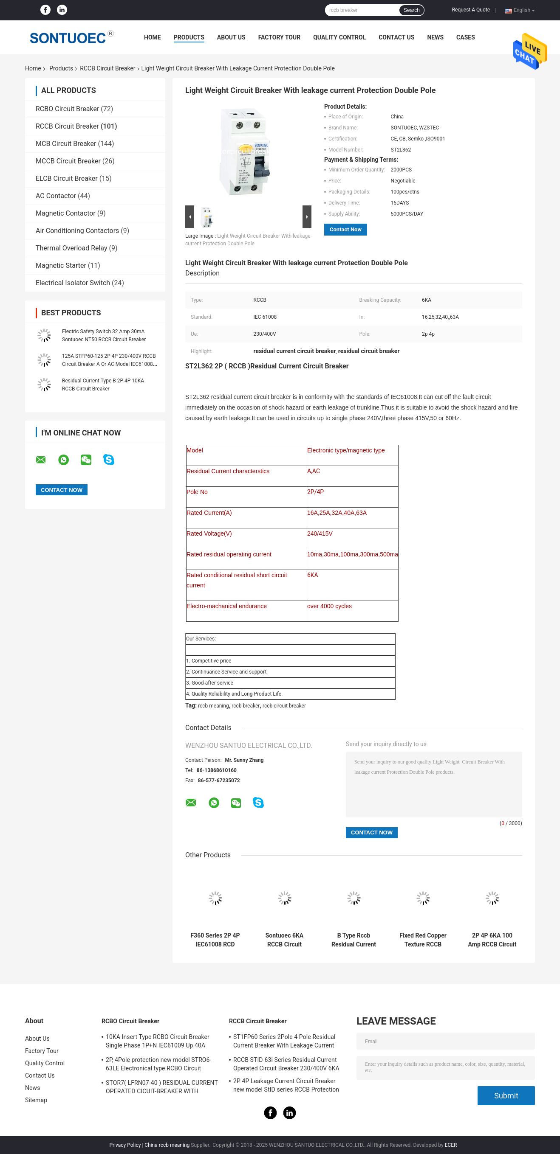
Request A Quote (471, 10)
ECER (451, 1145)
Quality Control (339, 37)
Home (152, 37)
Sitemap (36, 1100)
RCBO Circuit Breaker (67, 109)
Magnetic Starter (61, 265)
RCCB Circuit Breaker (107, 68)
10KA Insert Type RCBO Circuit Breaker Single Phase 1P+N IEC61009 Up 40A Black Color (157, 1042)
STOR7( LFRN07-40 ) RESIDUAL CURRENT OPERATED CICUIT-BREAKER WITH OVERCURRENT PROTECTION (162, 1088)
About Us (231, 37)
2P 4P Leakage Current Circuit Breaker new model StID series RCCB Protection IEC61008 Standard (286, 1086)
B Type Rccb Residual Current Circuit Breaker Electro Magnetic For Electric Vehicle (353, 940)
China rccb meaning (166, 1145)
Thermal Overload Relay (71, 248)
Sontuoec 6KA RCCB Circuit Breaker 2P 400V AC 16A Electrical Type (284, 940)
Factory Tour (279, 37)
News (435, 37)
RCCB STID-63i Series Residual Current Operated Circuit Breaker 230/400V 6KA (286, 1064)
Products (189, 37)
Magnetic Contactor (66, 213)
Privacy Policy (125, 1145)
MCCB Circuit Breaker (68, 161)
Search (412, 10)
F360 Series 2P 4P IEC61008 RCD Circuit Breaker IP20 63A (215, 940)
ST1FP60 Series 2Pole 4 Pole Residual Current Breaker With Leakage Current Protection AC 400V (284, 1042)
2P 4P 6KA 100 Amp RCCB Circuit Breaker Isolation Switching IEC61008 (492, 940)
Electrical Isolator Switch (73, 283)
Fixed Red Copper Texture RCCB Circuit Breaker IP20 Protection (423, 940)
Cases (465, 37)
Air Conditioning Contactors (77, 231)
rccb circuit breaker (284, 706)
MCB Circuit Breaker (66, 144)
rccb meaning (213, 706)
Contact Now (346, 229)
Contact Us (396, 37)
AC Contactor (56, 196)
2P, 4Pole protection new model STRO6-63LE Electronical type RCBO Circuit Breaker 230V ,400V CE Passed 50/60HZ (160, 1065)
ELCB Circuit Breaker (67, 178)
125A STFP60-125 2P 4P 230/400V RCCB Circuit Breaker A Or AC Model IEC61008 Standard (109, 364)
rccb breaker (246, 706)
